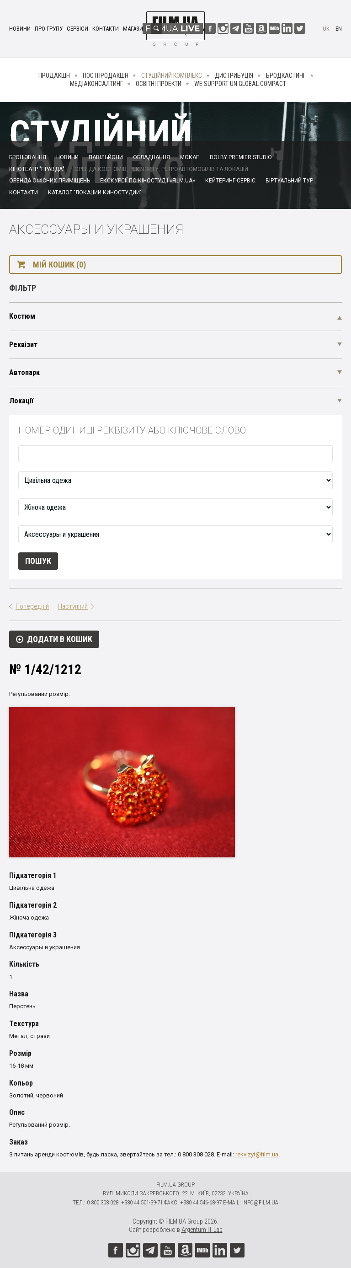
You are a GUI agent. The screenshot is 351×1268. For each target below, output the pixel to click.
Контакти (105, 28)
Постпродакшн (105, 75)
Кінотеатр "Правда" (36, 169)
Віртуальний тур (289, 180)
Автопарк (24, 372)
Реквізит (23, 344)
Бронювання (27, 157)
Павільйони (106, 157)
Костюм (22, 316)
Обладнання (151, 157)
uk (326, 28)
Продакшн (54, 75)
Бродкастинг (286, 75)
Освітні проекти (158, 83)
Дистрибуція (234, 75)
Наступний (73, 606)
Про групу (49, 28)
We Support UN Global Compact (240, 83)
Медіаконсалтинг (96, 83)
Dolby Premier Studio (241, 157)
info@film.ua (260, 1202)
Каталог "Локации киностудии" (95, 192)
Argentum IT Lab (202, 1229)
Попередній (32, 606)
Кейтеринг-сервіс (230, 180)
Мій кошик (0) (59, 264)
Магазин (135, 28)
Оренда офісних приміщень (49, 180)
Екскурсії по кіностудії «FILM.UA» (147, 180)
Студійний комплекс (171, 75)
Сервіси (77, 28)
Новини (20, 28)
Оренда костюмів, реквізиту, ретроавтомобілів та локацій (161, 169)
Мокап (190, 157)
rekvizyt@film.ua (256, 1154)
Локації (21, 400)
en (338, 28)
